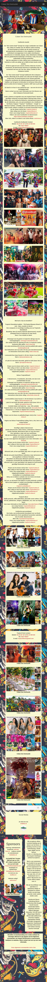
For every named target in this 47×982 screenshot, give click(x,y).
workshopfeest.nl (23, 348)
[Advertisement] (25, 969)
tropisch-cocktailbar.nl (23, 486)
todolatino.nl (13, 855)
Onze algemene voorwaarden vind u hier (23, 947)
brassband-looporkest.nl (26, 518)
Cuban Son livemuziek (9, 4)
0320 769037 (24, 125)
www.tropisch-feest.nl (23, 424)
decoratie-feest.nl (37, 408)
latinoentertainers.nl (25, 357)
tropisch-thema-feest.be (27, 411)
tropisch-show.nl (32, 109)
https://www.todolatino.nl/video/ (23, 116)
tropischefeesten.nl (31, 113)
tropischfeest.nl (32, 111)
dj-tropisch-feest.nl (25, 362)
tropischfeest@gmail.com (26, 127)
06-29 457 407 (21, 124)
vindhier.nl (23, 823)
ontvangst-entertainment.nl (29, 340)
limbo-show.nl (33, 351)
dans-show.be (30, 344)
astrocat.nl (13, 880)
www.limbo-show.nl (33, 395)
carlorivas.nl (38, 118)
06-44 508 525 (31, 124)
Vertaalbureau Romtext (13, 871)
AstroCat (22, 953)
